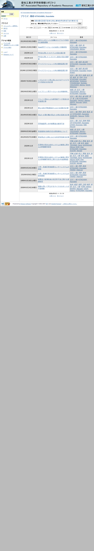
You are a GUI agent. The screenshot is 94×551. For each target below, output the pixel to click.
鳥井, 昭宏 (73, 184)
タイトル (6, 33)
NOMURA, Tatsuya (77, 116)
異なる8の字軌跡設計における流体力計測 (53, 108)
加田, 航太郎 (82, 62)
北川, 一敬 (73, 40)
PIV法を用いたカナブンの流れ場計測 (51, 53)
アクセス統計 (7, 47)
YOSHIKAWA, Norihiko (78, 83)
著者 (4, 31)
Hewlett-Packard (56, 204)
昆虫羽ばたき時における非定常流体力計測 (53, 137)
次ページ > (60, 33)
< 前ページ (52, 33)
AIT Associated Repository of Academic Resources (36, 12)
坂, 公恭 (75, 98)
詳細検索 (3, 16)
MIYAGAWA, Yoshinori (78, 81)
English (91, 7)
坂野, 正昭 (82, 184)
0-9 (36, 21)
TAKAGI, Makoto (84, 100)
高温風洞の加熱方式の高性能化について (53, 131)
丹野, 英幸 (82, 166)
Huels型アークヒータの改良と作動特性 (52, 47)
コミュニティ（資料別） (10, 26)
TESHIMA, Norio (76, 145)
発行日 (5, 28)
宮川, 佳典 (82, 75)
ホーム (5, 18)
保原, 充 (75, 77)
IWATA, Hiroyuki (76, 102)
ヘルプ (5, 52)
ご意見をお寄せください (69, 204)
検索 (2, 12)
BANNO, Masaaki (76, 189)
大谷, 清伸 (82, 121)
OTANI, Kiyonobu (76, 125)
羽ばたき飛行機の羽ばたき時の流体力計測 (53, 115)
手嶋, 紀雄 (73, 141)
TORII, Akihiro (86, 187)
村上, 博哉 (82, 141)
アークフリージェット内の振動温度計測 (53, 64)
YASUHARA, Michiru (77, 49)
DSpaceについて (8, 54)
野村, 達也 (82, 112)
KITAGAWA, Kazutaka (78, 47)
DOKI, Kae (79, 147)
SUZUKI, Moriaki (76, 151)
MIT (47, 204)
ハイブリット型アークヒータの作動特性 (53, 91)
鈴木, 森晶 (84, 143)
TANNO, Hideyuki (76, 170)
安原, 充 (81, 45)
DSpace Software (25, 204)
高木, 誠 (81, 96)
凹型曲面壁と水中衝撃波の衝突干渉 (51, 124)
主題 (4, 36)
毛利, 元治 (83, 77)
